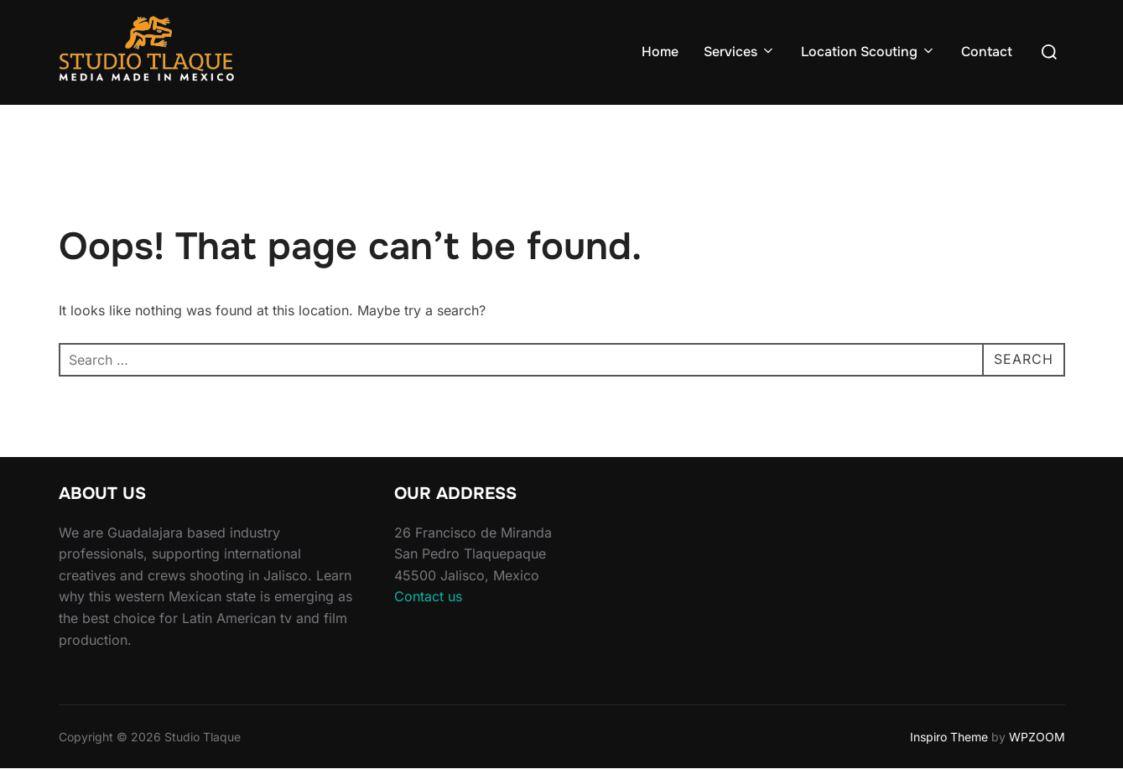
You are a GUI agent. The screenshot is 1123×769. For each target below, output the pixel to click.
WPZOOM (1037, 737)
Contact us (428, 596)
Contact (986, 51)
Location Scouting (868, 51)
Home (660, 51)
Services (740, 51)
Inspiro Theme (949, 737)
